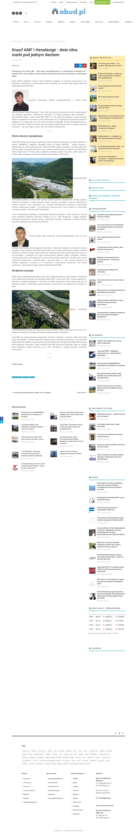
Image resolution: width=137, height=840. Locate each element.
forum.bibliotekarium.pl (55, 798)
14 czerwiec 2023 (105, 429)
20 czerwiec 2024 (106, 151)
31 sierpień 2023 (104, 549)
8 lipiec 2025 (103, 523)
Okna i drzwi (77, 802)
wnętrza (81, 754)
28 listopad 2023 (104, 320)
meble (73, 760)
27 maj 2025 (104, 68)
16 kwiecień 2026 (28, 432)
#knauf (32, 377)
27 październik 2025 (105, 574)
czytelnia (34, 751)
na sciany (78, 757)
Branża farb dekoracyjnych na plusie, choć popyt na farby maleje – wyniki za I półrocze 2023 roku (110, 557)
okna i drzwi (41, 751)
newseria (90, 757)
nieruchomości (93, 751)
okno (74, 751)
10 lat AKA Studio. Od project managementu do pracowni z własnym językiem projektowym (31, 454)
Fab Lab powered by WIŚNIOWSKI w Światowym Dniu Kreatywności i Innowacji (32, 414)
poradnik (109, 751)
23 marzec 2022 (104, 449)
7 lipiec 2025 (103, 601)
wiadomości (26, 751)
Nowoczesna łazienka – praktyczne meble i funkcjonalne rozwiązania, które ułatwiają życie (110, 76)
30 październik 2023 (105, 232)
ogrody (24, 754)
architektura (93, 754)
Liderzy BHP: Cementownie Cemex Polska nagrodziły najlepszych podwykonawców (71, 427)
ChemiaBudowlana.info (102, 2)
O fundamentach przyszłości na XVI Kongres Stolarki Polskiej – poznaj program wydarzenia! (33, 466)
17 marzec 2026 (105, 99)
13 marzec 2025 (105, 91)
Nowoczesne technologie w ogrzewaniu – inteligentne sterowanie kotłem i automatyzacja (110, 159)
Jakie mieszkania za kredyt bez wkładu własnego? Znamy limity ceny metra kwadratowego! (110, 457)
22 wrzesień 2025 (106, 131)
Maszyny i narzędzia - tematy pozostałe (56, 764)
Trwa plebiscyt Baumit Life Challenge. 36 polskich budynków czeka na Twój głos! (32, 427)
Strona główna (17, 41)
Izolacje (75, 786)
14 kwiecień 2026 (67, 446)
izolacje (55, 754)
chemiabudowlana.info (55, 779)
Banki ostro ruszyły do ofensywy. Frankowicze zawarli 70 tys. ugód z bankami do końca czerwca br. (109, 545)
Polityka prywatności (72, 2)
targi (71, 754)
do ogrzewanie (26, 760)
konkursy (25, 757)
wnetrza (49, 751)
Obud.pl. (61, 830)
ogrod (79, 760)
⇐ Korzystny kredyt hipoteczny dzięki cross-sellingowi (31, 393)
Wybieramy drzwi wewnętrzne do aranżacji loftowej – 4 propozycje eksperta (108, 260)
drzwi (60, 754)
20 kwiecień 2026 (28, 419)
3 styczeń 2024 (104, 252)
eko (76, 754)
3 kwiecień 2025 (105, 121)
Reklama (53, 2)
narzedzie (32, 757)
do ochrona (66, 760)
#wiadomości (16, 377)
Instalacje (76, 806)
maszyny (48, 754)
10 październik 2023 (105, 307)
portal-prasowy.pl (54, 790)
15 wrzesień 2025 (105, 512)
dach (84, 757)
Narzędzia (76, 814)
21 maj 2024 (104, 110)
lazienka (24, 764)
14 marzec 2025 (105, 163)
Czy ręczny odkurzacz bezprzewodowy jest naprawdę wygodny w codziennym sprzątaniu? (110, 227)
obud (86, 754)
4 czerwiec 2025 (104, 502)
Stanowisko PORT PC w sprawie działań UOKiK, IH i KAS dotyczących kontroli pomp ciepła (110, 569)
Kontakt (61, 2)
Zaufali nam (96, 188)
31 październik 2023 (105, 285)
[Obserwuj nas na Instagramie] (20, 13)
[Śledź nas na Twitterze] (16, 13)
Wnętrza (75, 794)
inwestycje (40, 757)
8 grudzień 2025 (104, 586)
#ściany (25, 377)
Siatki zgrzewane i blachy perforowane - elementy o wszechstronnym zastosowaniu (110, 302)
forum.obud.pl (52, 783)
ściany (85, 751)
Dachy (75, 783)
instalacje (68, 751)
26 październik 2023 (105, 264)
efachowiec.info (53, 786)
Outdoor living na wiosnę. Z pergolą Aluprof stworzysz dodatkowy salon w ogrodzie (110, 388)
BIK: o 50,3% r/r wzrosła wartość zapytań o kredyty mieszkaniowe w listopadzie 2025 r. (110, 581)
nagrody (102, 751)
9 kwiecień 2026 (28, 471)
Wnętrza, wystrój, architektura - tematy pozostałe (59, 757)
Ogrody (75, 798)
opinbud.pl (51, 794)
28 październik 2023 (105, 295)
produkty (61, 751)
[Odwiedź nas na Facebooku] (13, 13)
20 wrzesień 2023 (106, 141)
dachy (30, 754)
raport (107, 760)
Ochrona (76, 790)
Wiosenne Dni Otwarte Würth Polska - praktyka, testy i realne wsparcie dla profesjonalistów (72, 414)
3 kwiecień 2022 (104, 462)
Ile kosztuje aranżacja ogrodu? (108, 97)
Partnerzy (26, 786)
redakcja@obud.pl (118, 2)
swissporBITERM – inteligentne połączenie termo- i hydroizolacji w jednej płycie (109, 353)
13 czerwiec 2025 (106, 81)
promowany (39, 764)
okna (55, 751)
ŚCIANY (75, 779)
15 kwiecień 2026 (28, 442)
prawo (80, 751)
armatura (85, 760)
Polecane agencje (99, 180)
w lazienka (93, 760)
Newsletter (83, 2)
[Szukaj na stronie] (26, 13)
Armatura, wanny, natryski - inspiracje (50, 760)
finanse (66, 754)
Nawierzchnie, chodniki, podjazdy (80, 764)
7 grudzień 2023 (104, 219)
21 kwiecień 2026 (104, 346)
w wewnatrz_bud (104, 754)
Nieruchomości (78, 810)
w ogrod (97, 757)
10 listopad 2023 (104, 537)
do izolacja (101, 760)
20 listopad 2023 (104, 439)
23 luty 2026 (103, 492)
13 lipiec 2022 (103, 419)
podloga (31, 764)
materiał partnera (39, 754)
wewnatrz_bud (106, 757)
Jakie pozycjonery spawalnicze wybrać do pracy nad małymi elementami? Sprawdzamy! (111, 315)
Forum (91, 2)
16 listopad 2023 (104, 275)
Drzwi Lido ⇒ (82, 393)
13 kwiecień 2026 (28, 458)
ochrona (35, 760)
